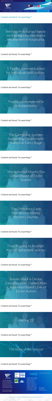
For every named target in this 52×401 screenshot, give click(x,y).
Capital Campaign (45, 5)
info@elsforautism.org (43, 389)
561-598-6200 (10, 0)
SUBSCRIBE (32, 373)
